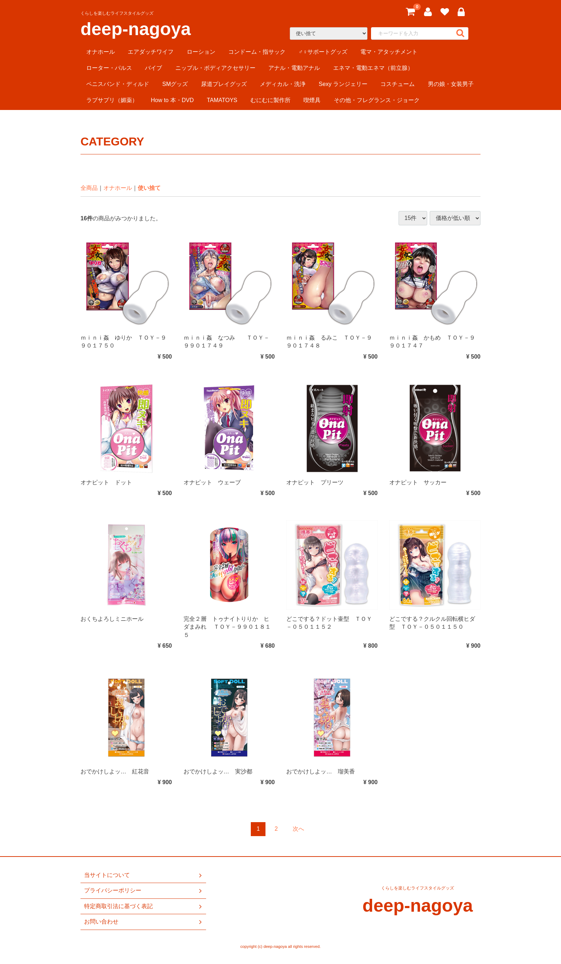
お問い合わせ (143, 922)
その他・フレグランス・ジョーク (377, 100)
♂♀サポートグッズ (323, 52)
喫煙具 (312, 100)
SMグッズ (175, 84)
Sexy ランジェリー (343, 84)
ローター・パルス (109, 68)
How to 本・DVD (172, 100)
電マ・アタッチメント (389, 52)
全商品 (89, 188)
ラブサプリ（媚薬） (112, 100)
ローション (201, 52)
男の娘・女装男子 (451, 84)
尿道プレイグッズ (224, 84)
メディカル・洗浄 (283, 84)
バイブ (153, 68)
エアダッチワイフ (151, 52)
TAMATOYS (222, 100)
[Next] (298, 829)
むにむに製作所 (270, 100)
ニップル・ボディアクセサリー (215, 68)
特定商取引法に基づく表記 (143, 906)
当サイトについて (143, 875)
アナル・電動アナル (294, 68)
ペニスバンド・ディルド (117, 84)
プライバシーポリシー (143, 890)
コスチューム (397, 84)
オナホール (100, 52)
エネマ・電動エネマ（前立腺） (373, 68)
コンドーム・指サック (257, 52)
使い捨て (149, 188)
